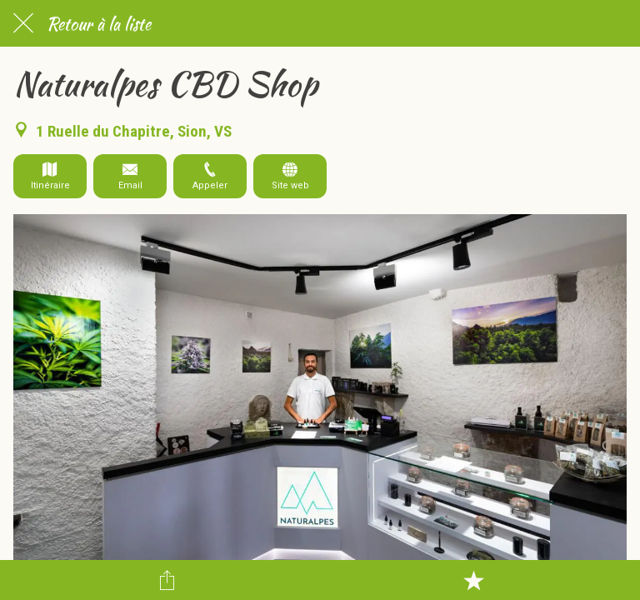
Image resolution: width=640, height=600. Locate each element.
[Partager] (167, 580)
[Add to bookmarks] (473, 580)
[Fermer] (23, 23)
